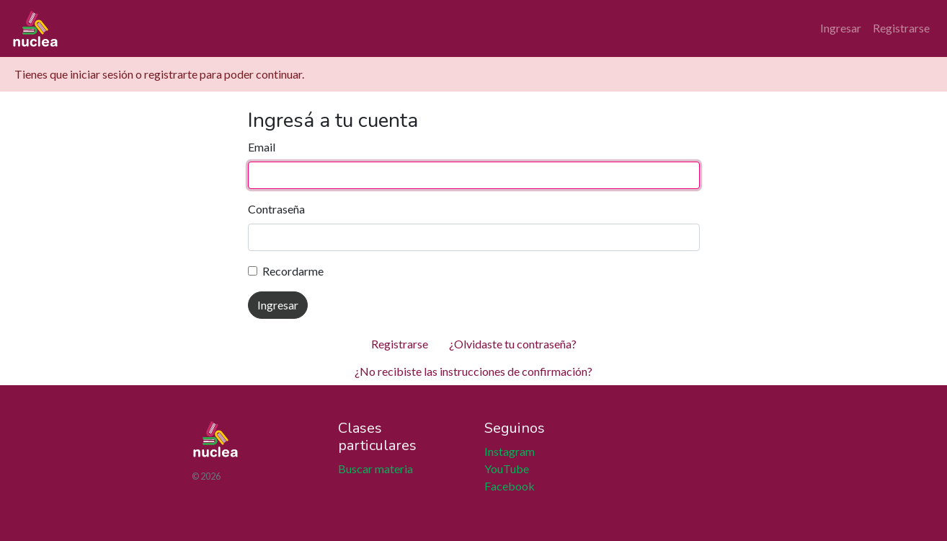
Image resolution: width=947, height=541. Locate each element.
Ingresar (840, 28)
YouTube (506, 468)
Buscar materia (375, 468)
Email (261, 147)
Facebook (509, 486)
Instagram (509, 451)
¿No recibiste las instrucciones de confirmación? (473, 371)
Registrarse (901, 28)
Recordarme (293, 271)
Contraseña (276, 209)
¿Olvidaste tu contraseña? (513, 344)
